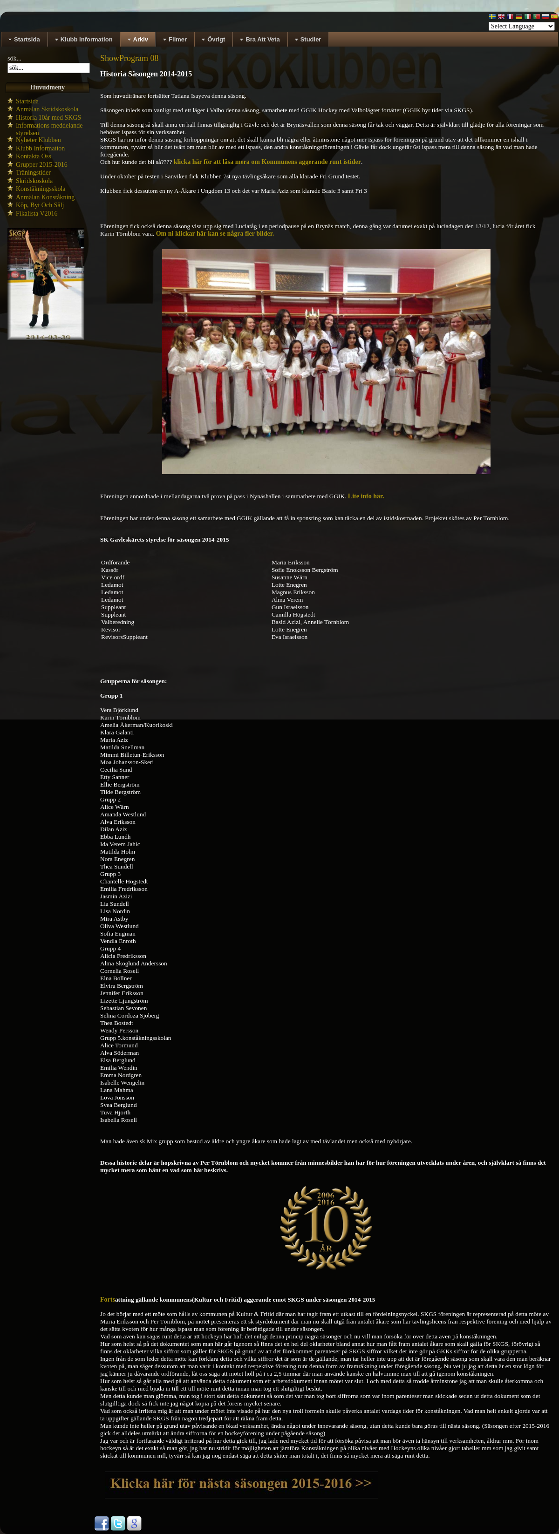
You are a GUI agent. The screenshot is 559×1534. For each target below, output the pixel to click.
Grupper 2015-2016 (42, 164)
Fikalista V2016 (37, 213)
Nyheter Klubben (38, 139)
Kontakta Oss (33, 156)
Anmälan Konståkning (45, 197)
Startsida (27, 101)
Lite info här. (366, 496)
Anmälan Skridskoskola (47, 109)
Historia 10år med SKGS (48, 117)
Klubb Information (40, 148)
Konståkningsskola (41, 188)
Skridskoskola (34, 180)
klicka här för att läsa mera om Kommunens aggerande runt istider (267, 161)
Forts (107, 1299)
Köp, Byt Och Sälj (40, 205)
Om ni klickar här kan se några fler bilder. (215, 233)
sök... (14, 58)
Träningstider (33, 172)
